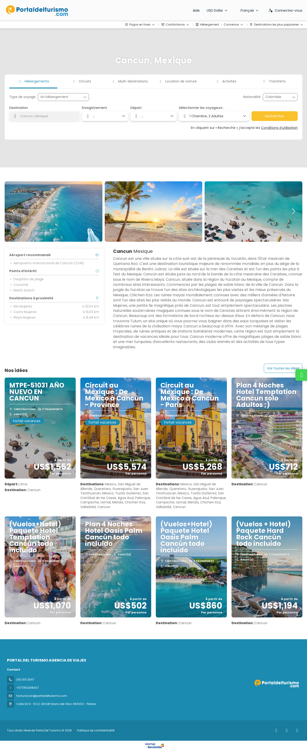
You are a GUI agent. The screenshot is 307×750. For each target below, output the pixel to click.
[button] (14, 211)
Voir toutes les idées (283, 368)
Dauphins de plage (26, 279)
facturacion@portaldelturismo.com (41, 696)
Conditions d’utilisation (279, 127)
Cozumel (18, 284)
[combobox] (277, 97)
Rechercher (274, 116)
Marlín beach (22, 290)
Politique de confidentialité (95, 730)
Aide (196, 10)
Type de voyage (22, 97)
